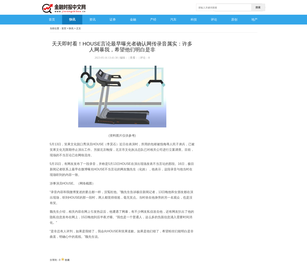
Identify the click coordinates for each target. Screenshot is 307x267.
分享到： (54, 260)
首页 (64, 28)
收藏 (67, 260)
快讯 (71, 28)
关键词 (54, 245)
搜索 (258, 7)
